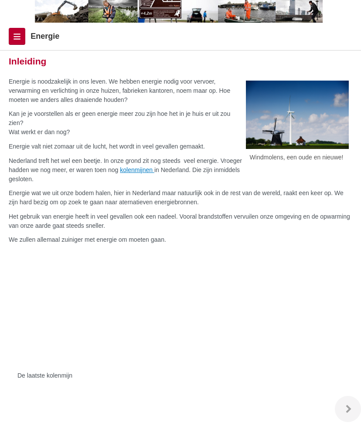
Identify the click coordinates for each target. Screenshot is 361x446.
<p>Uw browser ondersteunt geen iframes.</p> (133, 309)
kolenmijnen (137, 169)
